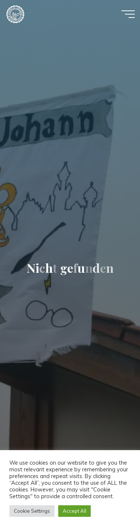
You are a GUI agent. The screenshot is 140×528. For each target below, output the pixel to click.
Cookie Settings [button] (32, 511)
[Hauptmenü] (128, 14)
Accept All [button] (74, 511)
